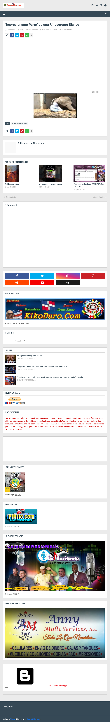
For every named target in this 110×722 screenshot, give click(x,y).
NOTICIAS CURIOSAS (49, 30)
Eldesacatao (11, 30)
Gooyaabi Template (33, 719)
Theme (12, 719)
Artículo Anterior (10, 196)
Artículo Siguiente (99, 196)
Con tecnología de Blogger (36, 685)
